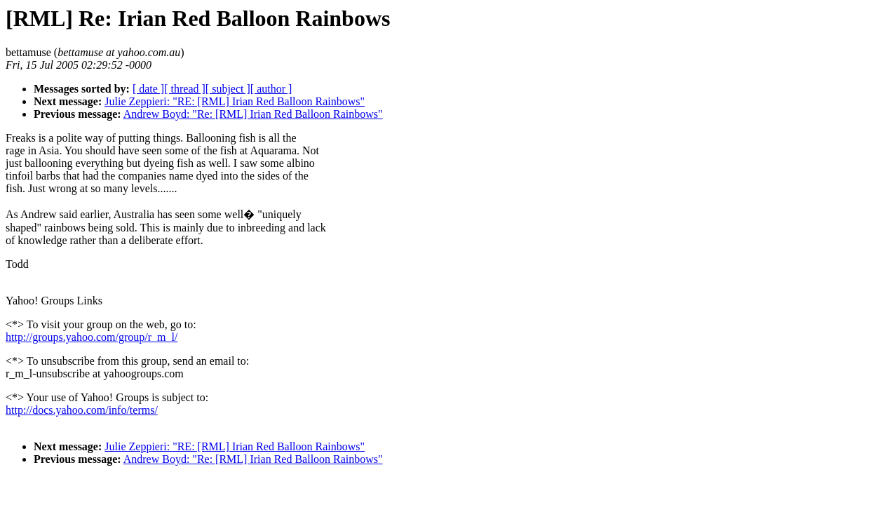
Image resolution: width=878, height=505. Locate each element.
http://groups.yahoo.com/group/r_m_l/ (91, 337)
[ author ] (271, 89)
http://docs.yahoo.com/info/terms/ (82, 410)
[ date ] (148, 89)
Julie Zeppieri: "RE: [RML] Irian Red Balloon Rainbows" (234, 101)
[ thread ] (184, 89)
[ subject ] (227, 89)
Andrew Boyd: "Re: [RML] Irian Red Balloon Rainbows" (253, 114)
